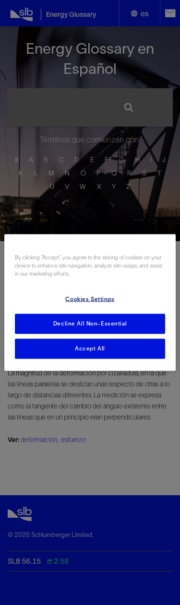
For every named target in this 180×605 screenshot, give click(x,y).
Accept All (90, 348)
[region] (89, 302)
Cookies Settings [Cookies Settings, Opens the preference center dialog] (89, 299)
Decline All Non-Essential (90, 323)
